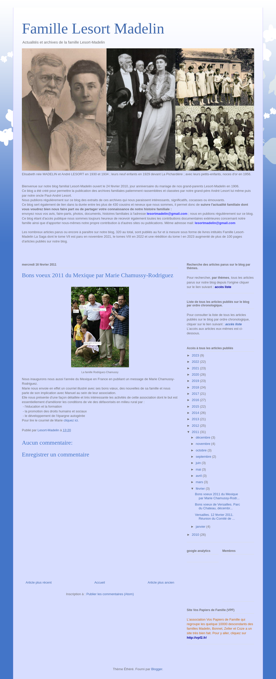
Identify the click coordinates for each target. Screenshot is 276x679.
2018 (196, 387)
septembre (204, 456)
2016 (196, 400)
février (201, 488)
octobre (202, 450)
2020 (196, 374)
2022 (196, 362)
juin (199, 463)
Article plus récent (39, 582)
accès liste (233, 324)
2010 (196, 535)
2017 (196, 394)
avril (199, 476)
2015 (196, 406)
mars (200, 482)
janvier (201, 526)
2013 (196, 419)
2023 (196, 355)
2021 (196, 368)
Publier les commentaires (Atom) (110, 594)
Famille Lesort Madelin (93, 28)
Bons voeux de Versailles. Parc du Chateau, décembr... (217, 506)
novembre (203, 444)
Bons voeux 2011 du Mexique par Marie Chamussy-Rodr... (217, 496)
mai (199, 469)
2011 (196, 432)
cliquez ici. (71, 420)
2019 (196, 381)
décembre (203, 437)
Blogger (156, 669)
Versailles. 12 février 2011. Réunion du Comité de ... (215, 517)
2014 (196, 413)
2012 (196, 425)
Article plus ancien (161, 582)
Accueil (99, 582)
